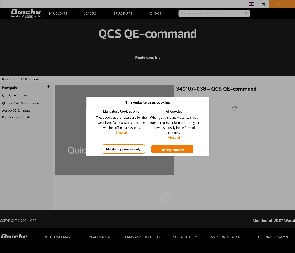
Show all (121, 133)
